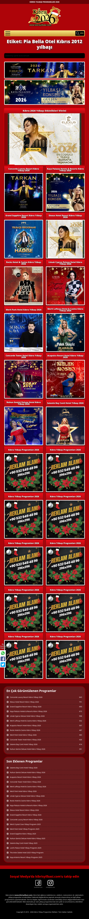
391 (80, 749)
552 (80, 721)
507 (80, 725)
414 (80, 744)
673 (80, 711)
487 (80, 730)
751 (80, 702)
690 (80, 707)
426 (80, 740)
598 (80, 716)
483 (80, 735)
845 (80, 697)
